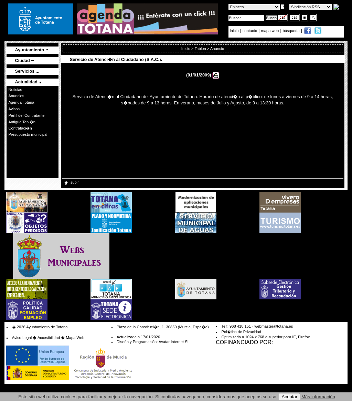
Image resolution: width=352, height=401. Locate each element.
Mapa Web (75, 338)
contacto (250, 31)
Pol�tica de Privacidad (241, 332)
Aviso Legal (22, 338)
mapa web (270, 31)
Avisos (14, 109)
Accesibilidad (49, 338)
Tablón (200, 49)
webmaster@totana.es (273, 326)
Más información (318, 396)
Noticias (15, 90)
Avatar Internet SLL (175, 342)
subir (71, 182)
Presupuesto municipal (27, 134)
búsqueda (292, 31)
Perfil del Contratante (26, 115)
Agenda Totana (21, 102)
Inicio (185, 49)
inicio (235, 31)
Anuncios (16, 96)
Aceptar (289, 396)
